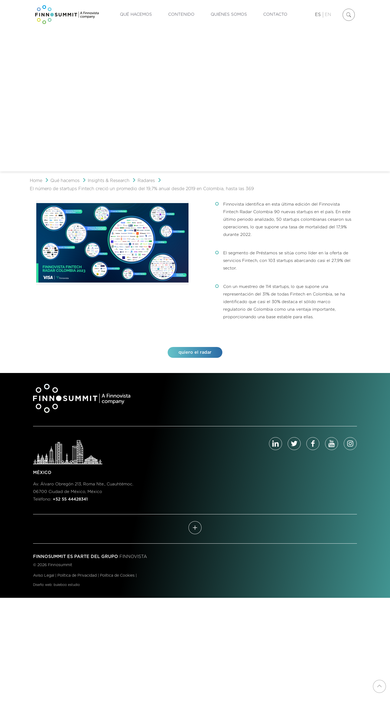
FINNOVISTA (133, 556)
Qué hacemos (65, 181)
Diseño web (42, 584)
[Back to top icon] (379, 686)
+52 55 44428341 (70, 499)
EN (328, 14)
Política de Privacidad (77, 575)
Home (36, 181)
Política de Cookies (117, 575)
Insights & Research (108, 181)
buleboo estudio (67, 584)
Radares (146, 181)
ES (318, 14)
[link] (112, 243)
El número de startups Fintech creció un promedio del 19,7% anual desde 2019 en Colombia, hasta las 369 (142, 189)
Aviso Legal (43, 575)
